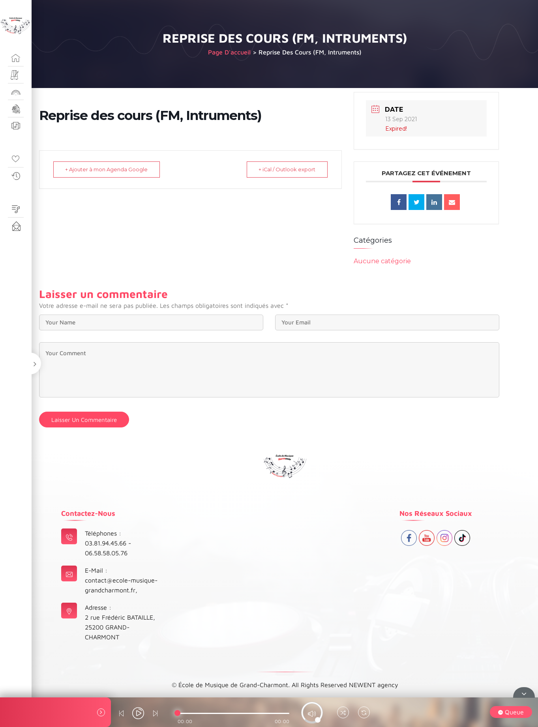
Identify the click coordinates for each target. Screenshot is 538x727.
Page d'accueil (229, 52)
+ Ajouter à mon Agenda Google (108, 169)
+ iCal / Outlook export (285, 169)
